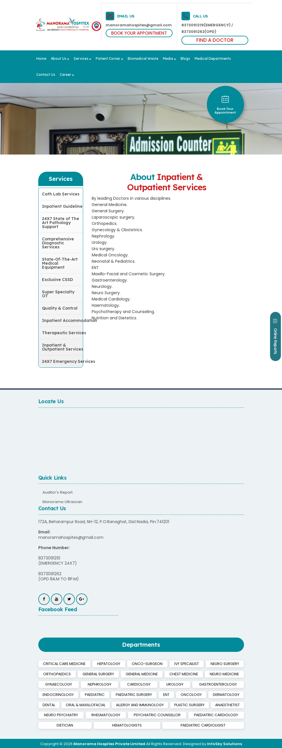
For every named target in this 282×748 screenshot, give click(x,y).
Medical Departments (213, 58)
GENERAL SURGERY (97, 673)
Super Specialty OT (58, 293)
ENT (133, 694)
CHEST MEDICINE (184, 673)
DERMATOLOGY (197, 694)
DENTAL (231, 694)
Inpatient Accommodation (62, 320)
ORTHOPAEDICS (56, 673)
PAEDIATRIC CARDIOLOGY (194, 714)
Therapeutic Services (62, 332)
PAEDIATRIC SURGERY (97, 694)
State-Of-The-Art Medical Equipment (60, 263)
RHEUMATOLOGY (96, 714)
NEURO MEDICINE (224, 673)
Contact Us (45, 74)
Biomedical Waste (143, 58)
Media (169, 58)
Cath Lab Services (60, 194)
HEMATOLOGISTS (85, 724)
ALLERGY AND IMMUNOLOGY (124, 704)
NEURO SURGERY (225, 663)
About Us (60, 58)
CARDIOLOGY (120, 684)
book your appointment (225, 104)
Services (82, 58)
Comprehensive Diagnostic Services (58, 243)
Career (67, 74)
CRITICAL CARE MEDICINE (64, 663)
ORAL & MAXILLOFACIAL (65, 704)
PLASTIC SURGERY (179, 704)
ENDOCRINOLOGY (225, 684)
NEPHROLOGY (88, 684)
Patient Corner (109, 58)
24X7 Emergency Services (62, 361)
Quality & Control (59, 308)
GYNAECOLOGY (54, 684)
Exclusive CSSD (57, 279)
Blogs (185, 58)
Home (41, 58)
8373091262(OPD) (198, 31)
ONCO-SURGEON (147, 663)
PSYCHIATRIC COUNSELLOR (141, 714)
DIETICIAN (232, 714)
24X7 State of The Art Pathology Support (60, 222)
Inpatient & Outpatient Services (62, 347)
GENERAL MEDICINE (142, 673)
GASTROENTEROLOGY (184, 684)
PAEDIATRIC (54, 694)
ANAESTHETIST (224, 704)
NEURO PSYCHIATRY (58, 714)
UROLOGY (148, 684)
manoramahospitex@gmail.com (136, 25)
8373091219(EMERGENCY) (205, 25)
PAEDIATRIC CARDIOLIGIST (189, 724)
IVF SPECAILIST (186, 663)
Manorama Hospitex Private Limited (109, 742)
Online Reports (273, 342)
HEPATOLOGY (109, 663)
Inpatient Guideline (62, 206)
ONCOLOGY (160, 694)
